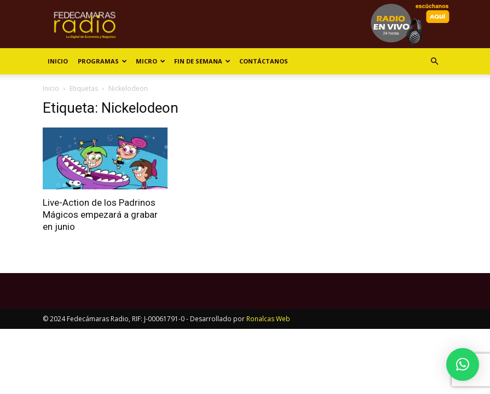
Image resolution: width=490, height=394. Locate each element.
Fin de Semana (202, 61)
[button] (435, 61)
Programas (102, 61)
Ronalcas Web (268, 318)
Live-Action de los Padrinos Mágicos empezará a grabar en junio (100, 214)
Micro (150, 61)
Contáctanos (263, 61)
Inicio (58, 61)
